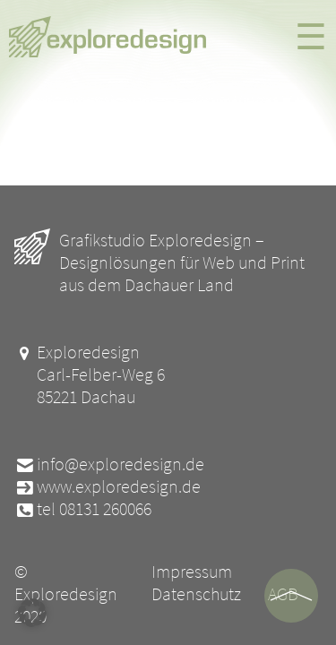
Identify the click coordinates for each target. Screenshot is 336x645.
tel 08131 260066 (82, 508)
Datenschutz (196, 593)
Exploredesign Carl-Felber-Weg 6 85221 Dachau (89, 374)
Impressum (191, 571)
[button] (32, 612)
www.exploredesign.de (107, 486)
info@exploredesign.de (109, 463)
